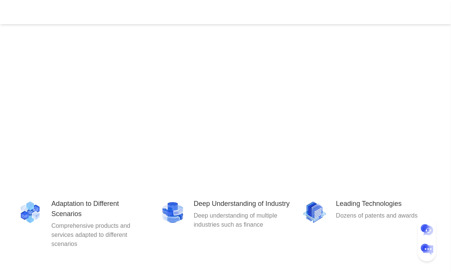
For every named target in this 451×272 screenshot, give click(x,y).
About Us (238, 12)
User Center (386, 12)
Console (350, 12)
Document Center (153, 12)
